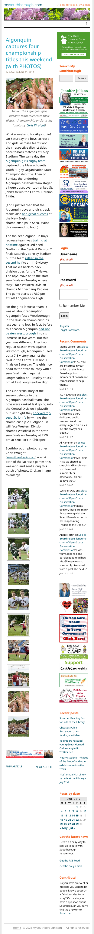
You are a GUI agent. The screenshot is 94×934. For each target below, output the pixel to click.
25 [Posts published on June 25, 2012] (61, 824)
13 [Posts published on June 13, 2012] (69, 815)
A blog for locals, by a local (74, 4)
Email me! (65, 913)
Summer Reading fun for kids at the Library (72, 720)
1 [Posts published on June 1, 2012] (77, 807)
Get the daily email (70, 866)
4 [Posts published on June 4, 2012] (61, 811)
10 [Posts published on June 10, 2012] (84, 811)
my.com (23, 5)
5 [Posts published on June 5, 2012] (65, 811)
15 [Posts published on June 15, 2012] (77, 815)
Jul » (72, 828)
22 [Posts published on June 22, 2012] (77, 820)
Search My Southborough (70, 68)
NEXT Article (44, 767)
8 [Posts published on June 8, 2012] (77, 811)
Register (64, 326)
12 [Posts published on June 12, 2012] (65, 815)
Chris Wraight (35, 125)
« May (64, 828)
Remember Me (74, 305)
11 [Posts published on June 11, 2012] (61, 815)
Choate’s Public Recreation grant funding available (69, 731)
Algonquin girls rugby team (25, 161)
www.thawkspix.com (21, 457)
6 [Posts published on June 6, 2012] (69, 811)
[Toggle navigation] (86, 24)
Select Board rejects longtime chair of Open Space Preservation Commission (73, 354)
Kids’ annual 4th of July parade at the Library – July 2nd (72, 778)
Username (68, 257)
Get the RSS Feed (69, 860)
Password (67, 283)
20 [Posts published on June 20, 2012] (69, 820)
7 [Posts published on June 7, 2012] (73, 811)
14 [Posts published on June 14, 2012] (73, 815)
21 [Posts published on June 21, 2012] (73, 820)
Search (82, 78)
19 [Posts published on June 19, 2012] (65, 820)
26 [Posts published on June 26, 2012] (65, 824)
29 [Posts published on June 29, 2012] (77, 824)
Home (17, 928)
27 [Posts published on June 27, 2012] (69, 824)
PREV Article (14, 766)
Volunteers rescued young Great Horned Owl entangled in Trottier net (71, 746)
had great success (35, 214)
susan (12, 71)
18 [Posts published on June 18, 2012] (61, 820)
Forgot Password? (69, 330)
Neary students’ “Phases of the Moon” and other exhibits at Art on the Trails (73, 763)
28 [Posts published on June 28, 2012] (73, 824)
